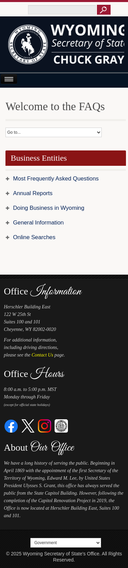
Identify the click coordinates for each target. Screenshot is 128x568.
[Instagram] (44, 425)
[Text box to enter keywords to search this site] (62, 9)
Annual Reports (33, 193)
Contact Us (42, 355)
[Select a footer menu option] (65, 543)
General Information (38, 222)
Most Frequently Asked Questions (56, 178)
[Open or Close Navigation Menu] (9, 79)
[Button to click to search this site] (104, 10)
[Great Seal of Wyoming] (61, 425)
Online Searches (34, 237)
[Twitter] (28, 425)
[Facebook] (11, 425)
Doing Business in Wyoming (48, 208)
